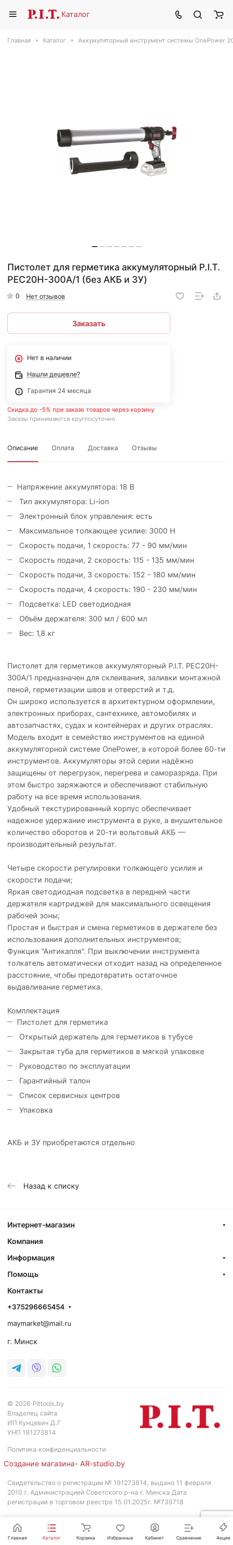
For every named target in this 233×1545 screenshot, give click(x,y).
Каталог (75, 14)
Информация (30, 1257)
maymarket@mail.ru (39, 1323)
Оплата (63, 448)
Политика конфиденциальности (56, 1449)
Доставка (103, 448)
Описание (22, 448)
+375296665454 (36, 1307)
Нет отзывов (45, 296)
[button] (95, 246)
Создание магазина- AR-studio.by (64, 1463)
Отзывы (144, 448)
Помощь (22, 1274)
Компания (25, 1241)
